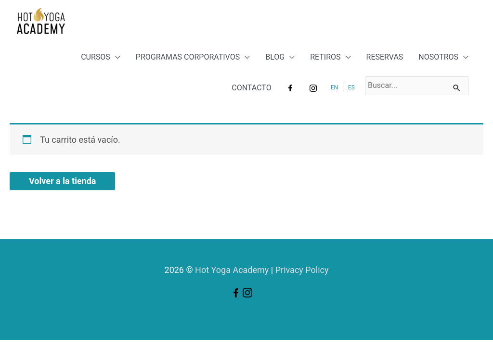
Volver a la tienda (62, 181)
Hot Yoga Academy (232, 270)
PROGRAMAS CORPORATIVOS (188, 57)
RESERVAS (384, 57)
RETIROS (325, 57)
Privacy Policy (302, 270)
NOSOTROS (438, 57)
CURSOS (95, 57)
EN (334, 87)
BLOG (275, 57)
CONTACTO (251, 87)
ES (351, 87)
